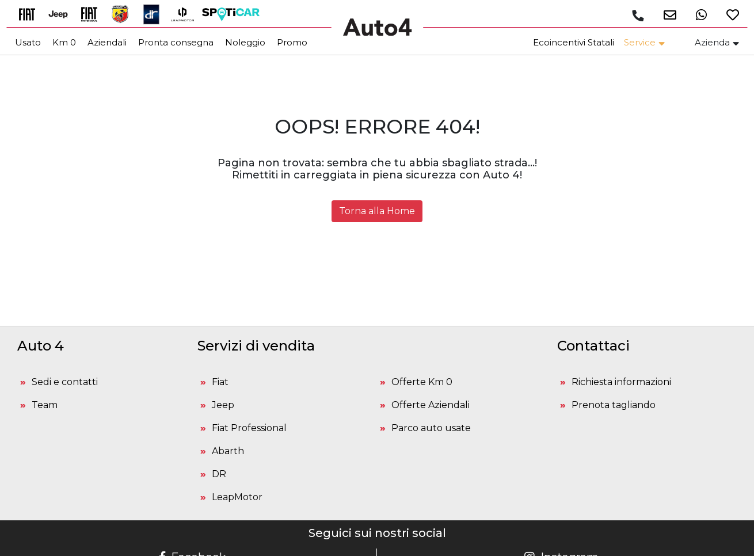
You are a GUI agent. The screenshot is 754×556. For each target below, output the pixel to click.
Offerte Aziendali (430, 404)
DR (219, 474)
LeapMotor (237, 497)
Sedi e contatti (65, 381)
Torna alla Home (377, 210)
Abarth (228, 450)
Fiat (220, 381)
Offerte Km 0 (421, 381)
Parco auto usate (431, 427)
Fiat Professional (249, 427)
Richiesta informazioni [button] (621, 381)
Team (45, 404)
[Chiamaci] (636, 15)
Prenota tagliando (614, 404)
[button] (664, 15)
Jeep (223, 404)
